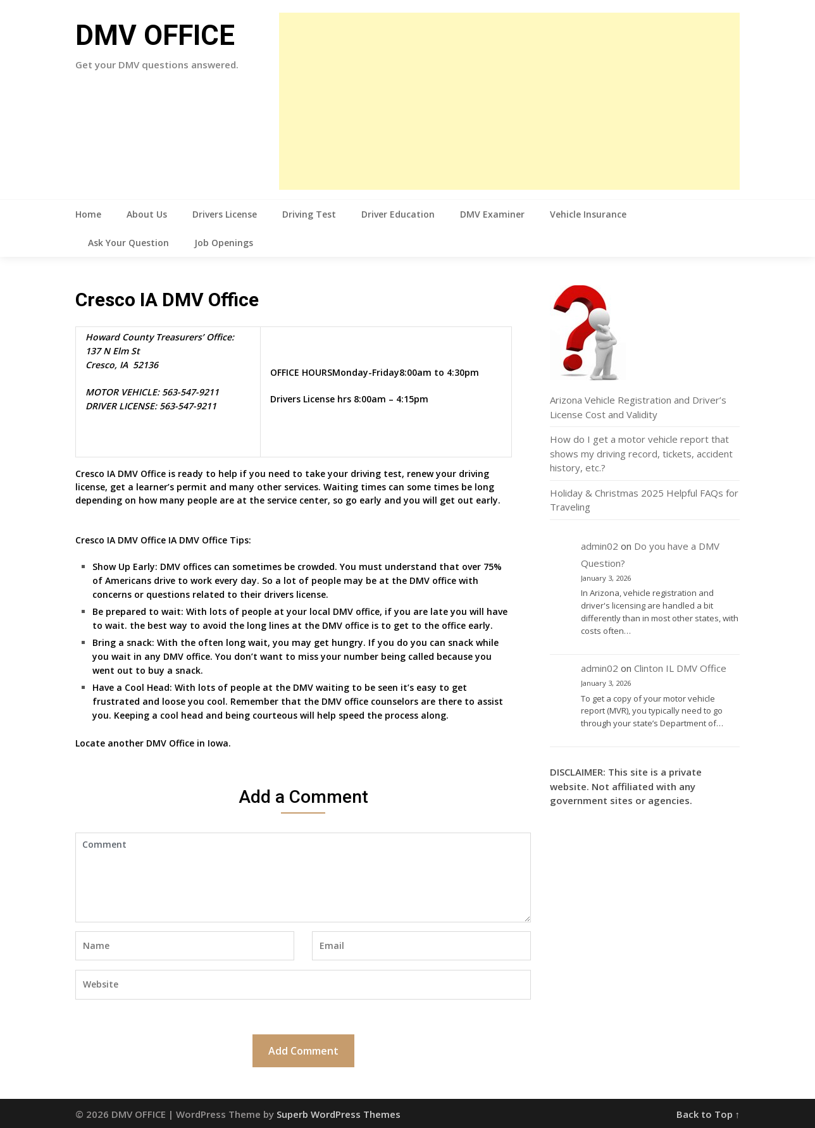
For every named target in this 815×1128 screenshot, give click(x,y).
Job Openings (223, 243)
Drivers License (224, 214)
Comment (303, 877)
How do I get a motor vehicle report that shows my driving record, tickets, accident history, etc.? (641, 453)
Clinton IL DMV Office (680, 668)
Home (88, 214)
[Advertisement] (509, 101)
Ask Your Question (128, 243)
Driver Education (398, 214)
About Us (147, 214)
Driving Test (309, 214)
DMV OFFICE (155, 35)
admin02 (599, 546)
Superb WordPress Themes (339, 1114)
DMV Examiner (492, 214)
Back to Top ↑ (708, 1114)
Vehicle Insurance (588, 214)
